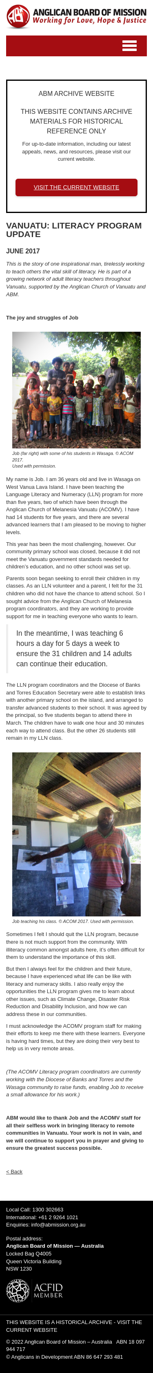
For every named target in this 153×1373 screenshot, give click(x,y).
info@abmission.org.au (58, 1225)
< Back (14, 1172)
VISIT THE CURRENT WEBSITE (77, 187)
